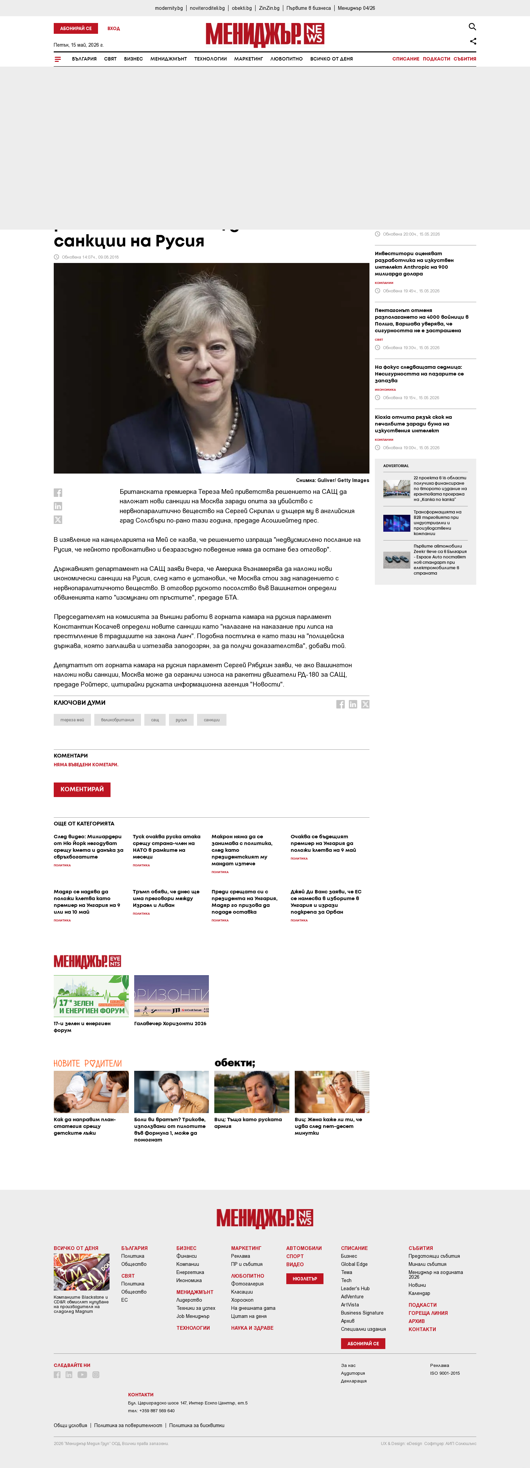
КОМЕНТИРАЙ (82, 789)
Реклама (240, 1256)
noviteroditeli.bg (207, 8)
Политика (132, 1256)
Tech (346, 1280)
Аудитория (353, 1373)
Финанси (186, 1256)
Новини (417, 1285)
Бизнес (133, 59)
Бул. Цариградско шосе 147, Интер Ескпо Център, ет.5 (187, 1403)
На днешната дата (253, 1308)
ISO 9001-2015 (445, 1373)
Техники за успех (195, 1308)
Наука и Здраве (252, 1327)
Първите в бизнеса (309, 8)
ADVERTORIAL (396, 466)
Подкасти (436, 59)
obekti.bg (242, 8)
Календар (419, 1293)
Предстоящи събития (434, 1256)
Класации (242, 1292)
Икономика (189, 1280)
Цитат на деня (249, 1316)
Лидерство (189, 1300)
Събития (465, 59)
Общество (134, 1264)
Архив (348, 1321)
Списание (405, 59)
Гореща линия (428, 1312)
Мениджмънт (168, 59)
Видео (295, 1264)
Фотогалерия (247, 1283)
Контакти (422, 1329)
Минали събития (428, 1264)
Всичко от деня (331, 59)
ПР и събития (247, 1264)
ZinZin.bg (269, 8)
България (84, 59)
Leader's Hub (355, 1288)
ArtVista (350, 1304)
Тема (346, 1272)
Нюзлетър (305, 1279)
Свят (110, 59)
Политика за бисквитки (196, 1425)
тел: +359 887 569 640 (151, 1411)
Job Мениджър (193, 1316)
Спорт (295, 1256)
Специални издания (363, 1329)
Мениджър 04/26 (356, 8)
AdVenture (352, 1296)
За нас (348, 1365)
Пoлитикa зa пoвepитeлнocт (128, 1425)
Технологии (210, 59)
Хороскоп (242, 1300)
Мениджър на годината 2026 (436, 1274)
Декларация (354, 1381)
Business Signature (362, 1312)
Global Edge (354, 1264)
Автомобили (304, 1248)
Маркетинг (248, 59)
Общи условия (70, 1425)
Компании (187, 1264)
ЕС (124, 1300)
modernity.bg (169, 8)
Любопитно (286, 59)
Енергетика (190, 1272)
